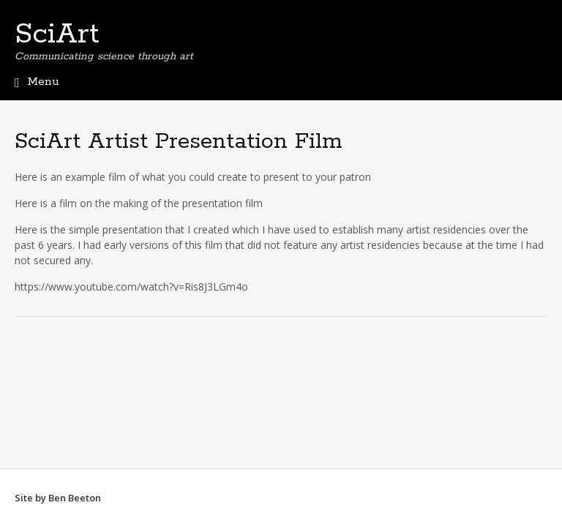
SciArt (57, 34)
